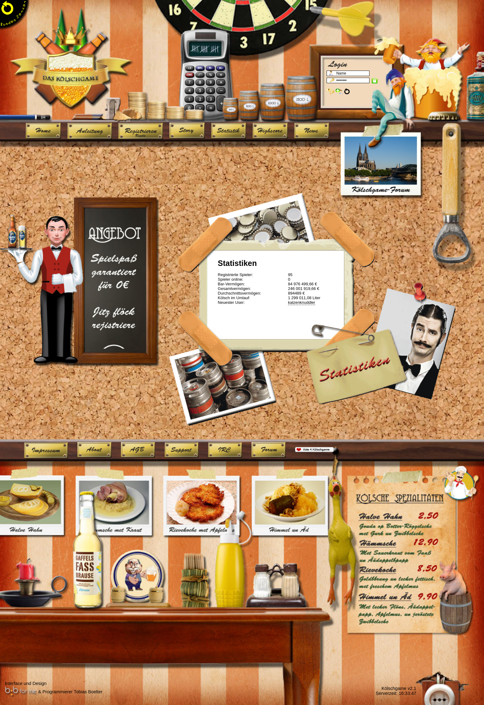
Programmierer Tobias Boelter (72, 691)
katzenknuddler (301, 302)
